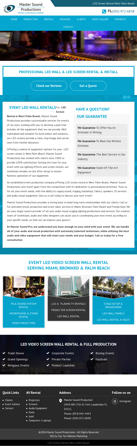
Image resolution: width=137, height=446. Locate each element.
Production (31, 19)
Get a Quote (88, 86)
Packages (65, 19)
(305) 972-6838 (123, 11)
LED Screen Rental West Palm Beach (68, 443)
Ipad (31, 416)
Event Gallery (100, 19)
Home (14, 19)
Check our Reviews (49, 86)
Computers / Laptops (40, 420)
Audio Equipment (38, 408)
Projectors (34, 400)
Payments (120, 19)
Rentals (48, 19)
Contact (68, 26)
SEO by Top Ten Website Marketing (68, 436)
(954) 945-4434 (82, 413)
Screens (33, 404)
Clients (81, 19)
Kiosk (32, 412)
